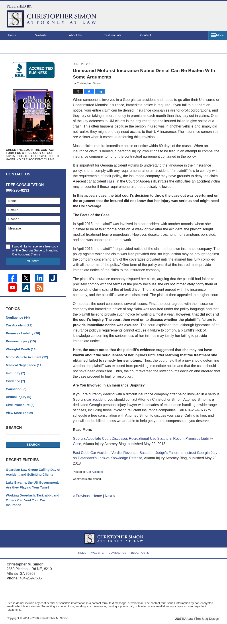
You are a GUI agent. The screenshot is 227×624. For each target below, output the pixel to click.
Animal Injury (18, 400)
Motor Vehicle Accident (26, 361)
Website (47, 35)
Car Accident (94, 477)
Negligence (17, 322)
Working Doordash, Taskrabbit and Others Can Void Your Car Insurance (32, 499)
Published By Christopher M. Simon (191, 15)
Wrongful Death (20, 353)
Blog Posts (140, 548)
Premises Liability (22, 338)
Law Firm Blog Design (199, 615)
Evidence (15, 384)
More (218, 35)
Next (110, 502)
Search (33, 447)
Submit (33, 267)
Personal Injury (20, 345)
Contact (155, 35)
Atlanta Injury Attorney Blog (51, 16)
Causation (16, 392)
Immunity (15, 377)
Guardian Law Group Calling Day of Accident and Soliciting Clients (32, 474)
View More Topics (19, 415)
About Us (82, 35)
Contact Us (118, 548)
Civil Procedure (19, 408)
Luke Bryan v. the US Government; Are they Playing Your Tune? (31, 487)
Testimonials (119, 35)
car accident (96, 405)
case (111, 187)
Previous (81, 502)
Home (15, 35)
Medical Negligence (23, 369)
